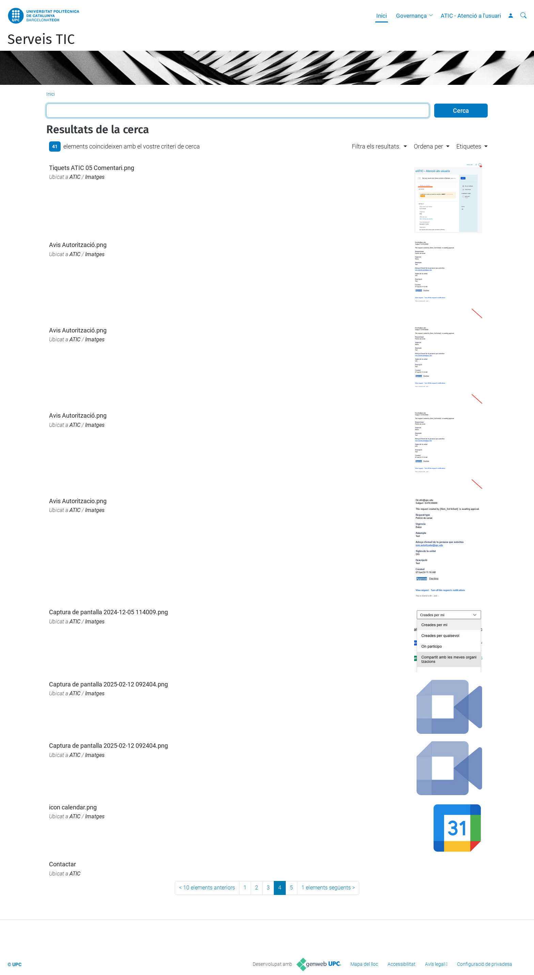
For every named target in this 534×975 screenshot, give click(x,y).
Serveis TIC (41, 39)
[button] (432, 16)
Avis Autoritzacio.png (78, 501)
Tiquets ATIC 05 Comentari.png (91, 167)
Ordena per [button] (428, 146)
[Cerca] (523, 16)
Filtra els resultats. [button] (376, 146)
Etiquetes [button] (468, 146)
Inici (381, 15)
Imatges (95, 177)
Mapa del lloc (364, 964)
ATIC (74, 177)
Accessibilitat (401, 964)
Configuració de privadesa (484, 964)
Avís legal (435, 964)
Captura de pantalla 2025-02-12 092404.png (108, 684)
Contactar (62, 864)
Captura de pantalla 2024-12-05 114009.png (108, 612)
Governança (411, 15)
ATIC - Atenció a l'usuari (471, 15)
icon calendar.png (73, 807)
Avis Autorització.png (78, 244)
